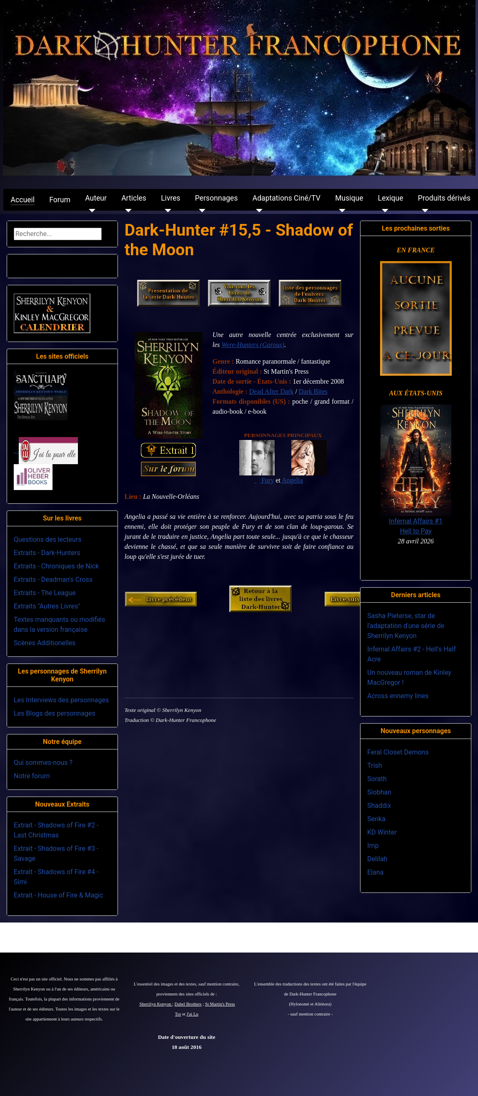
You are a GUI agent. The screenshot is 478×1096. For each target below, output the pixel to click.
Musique (349, 198)
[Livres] (166, 211)
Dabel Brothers (188, 1004)
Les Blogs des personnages (54, 713)
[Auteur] (90, 211)
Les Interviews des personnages (61, 700)
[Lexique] (383, 211)
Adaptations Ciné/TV (286, 198)
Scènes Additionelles (44, 643)
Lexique (390, 198)
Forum (59, 200)
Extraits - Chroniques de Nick (56, 566)
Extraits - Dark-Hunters (47, 553)
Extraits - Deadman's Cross (53, 579)
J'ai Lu (192, 1014)
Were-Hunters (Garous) (253, 344)
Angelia (292, 480)
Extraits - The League (44, 593)
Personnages (216, 198)
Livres (170, 198)
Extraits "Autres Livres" (47, 606)
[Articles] (126, 211)
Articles (133, 198)
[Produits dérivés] (423, 211)
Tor (178, 1014)
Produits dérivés (444, 198)
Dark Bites (313, 391)
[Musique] (340, 211)
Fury (267, 480)
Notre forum (32, 776)
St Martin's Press (220, 1004)
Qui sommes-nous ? (43, 763)
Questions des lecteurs (48, 539)
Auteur (96, 198)
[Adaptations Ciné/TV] (258, 211)
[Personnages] (200, 211)
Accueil (23, 200)
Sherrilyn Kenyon (156, 1004)
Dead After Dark (271, 391)
